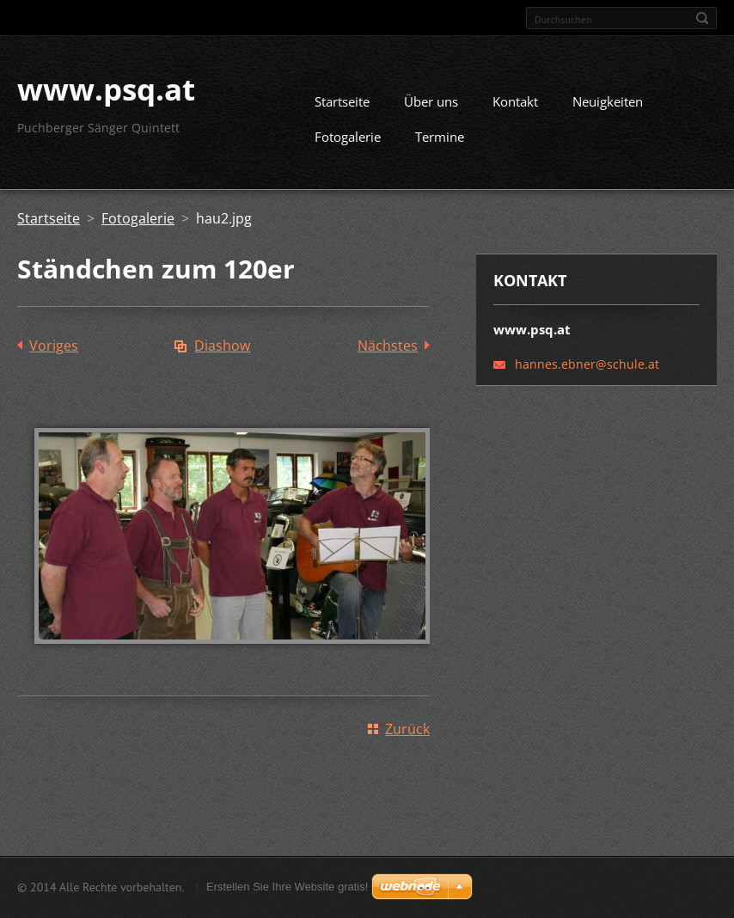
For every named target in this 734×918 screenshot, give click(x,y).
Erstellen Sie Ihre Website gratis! (287, 888)
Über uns (431, 108)
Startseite (342, 108)
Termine (439, 143)
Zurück (407, 735)
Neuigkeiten (607, 108)
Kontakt (515, 108)
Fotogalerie (348, 143)
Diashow (222, 352)
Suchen (702, 18)
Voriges (53, 352)
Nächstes (388, 352)
